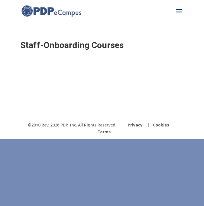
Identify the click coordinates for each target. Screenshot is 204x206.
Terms (104, 131)
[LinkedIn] (117, 115)
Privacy (135, 125)
